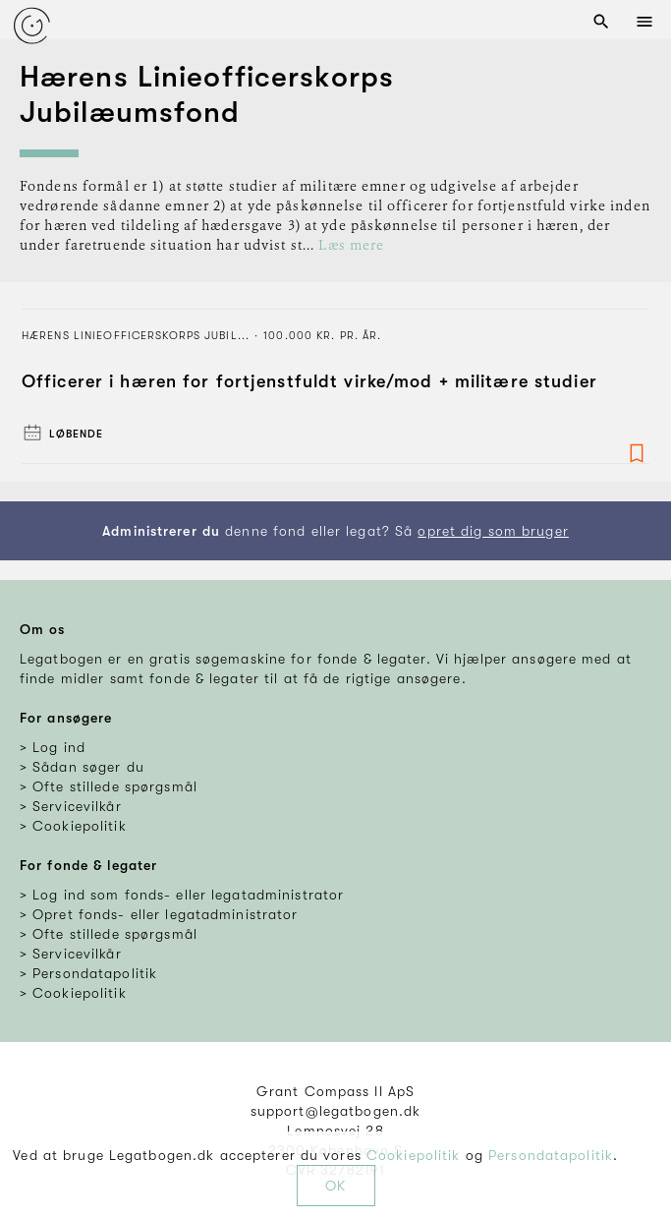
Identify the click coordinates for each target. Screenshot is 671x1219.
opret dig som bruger (493, 531)
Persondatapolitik (550, 1155)
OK (335, 1185)
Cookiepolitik (413, 1155)
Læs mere (351, 246)
